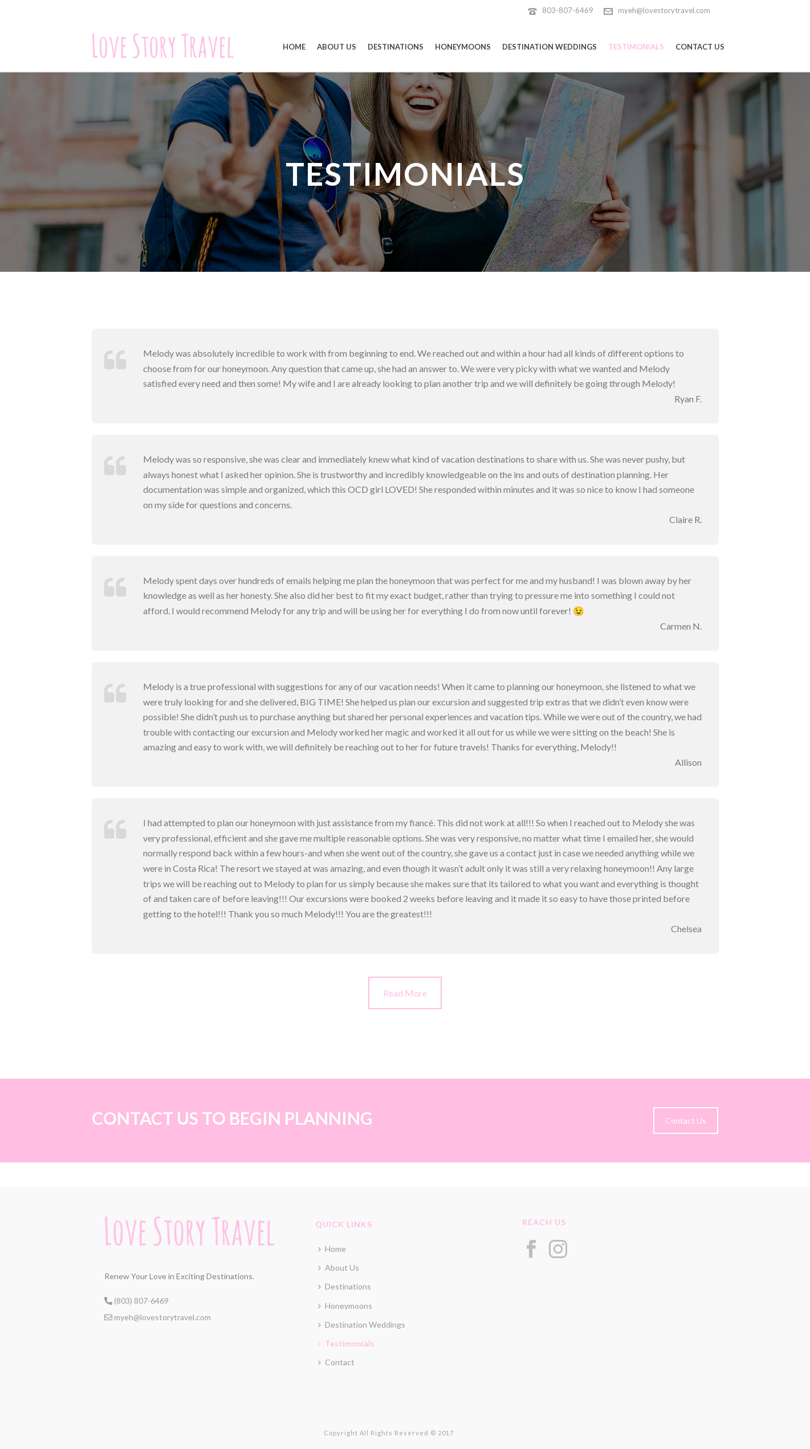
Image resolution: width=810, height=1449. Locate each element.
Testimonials (636, 46)
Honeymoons (463, 46)
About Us (336, 46)
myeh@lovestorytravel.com (664, 10)
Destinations (396, 46)
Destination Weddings (549, 46)
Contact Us (699, 46)
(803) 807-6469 (136, 1300)
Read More (405, 992)
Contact (336, 1362)
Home (294, 46)
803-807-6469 (568, 10)
